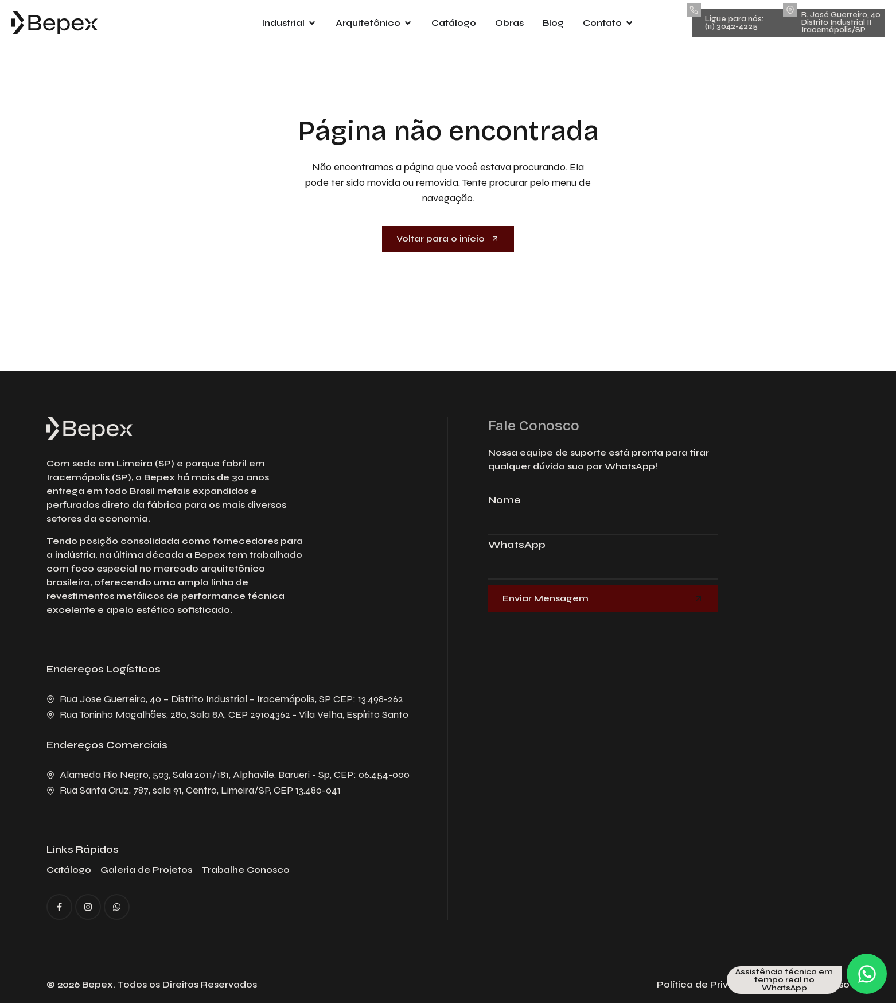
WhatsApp (517, 545)
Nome (504, 500)
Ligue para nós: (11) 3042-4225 (734, 22)
